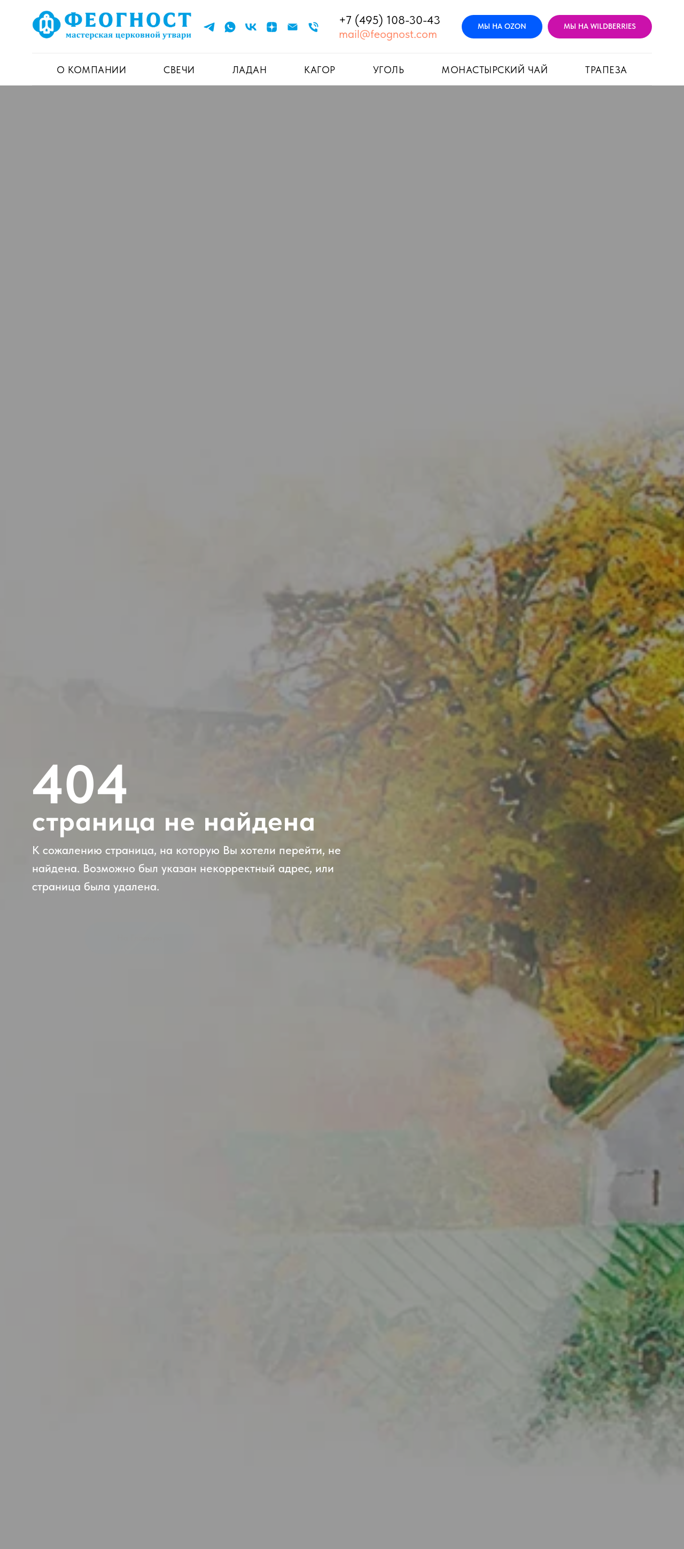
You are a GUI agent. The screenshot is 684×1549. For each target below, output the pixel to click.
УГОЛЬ (389, 69)
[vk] (251, 27)
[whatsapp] (230, 27)
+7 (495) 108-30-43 (389, 20)
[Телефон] (313, 27)
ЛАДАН (249, 69)
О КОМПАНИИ (91, 69)
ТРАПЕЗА (606, 69)
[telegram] (209, 27)
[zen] (271, 27)
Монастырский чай (494, 69)
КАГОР (320, 69)
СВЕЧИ (179, 69)
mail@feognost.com (388, 34)
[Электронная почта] (292, 27)
